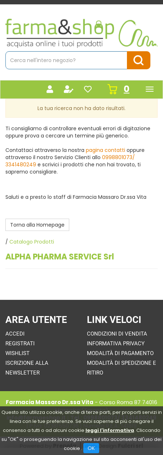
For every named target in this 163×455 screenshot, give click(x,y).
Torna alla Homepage (37, 224)
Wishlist (17, 353)
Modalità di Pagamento (120, 353)
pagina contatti (105, 150)
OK (91, 448)
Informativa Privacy (116, 343)
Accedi (15, 334)
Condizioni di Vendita (117, 334)
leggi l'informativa (109, 430)
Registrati (20, 343)
